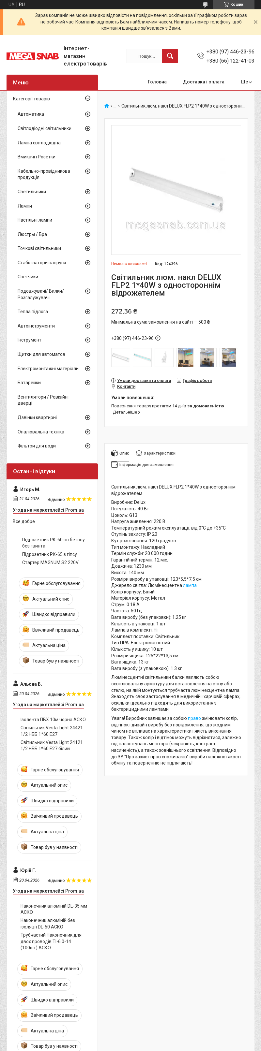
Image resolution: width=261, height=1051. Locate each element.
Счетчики (28, 276)
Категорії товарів (31, 98)
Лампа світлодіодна (39, 142)
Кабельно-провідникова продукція (44, 174)
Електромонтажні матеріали (48, 368)
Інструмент (29, 340)
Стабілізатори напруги (42, 262)
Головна (157, 81)
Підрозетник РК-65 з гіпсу (49, 554)
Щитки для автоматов (41, 354)
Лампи (25, 206)
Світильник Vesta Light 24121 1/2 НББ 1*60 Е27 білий (52, 746)
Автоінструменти (36, 325)
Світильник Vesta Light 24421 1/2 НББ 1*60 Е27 (52, 731)
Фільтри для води (37, 445)
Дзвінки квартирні (37, 417)
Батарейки (29, 382)
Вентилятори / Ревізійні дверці (43, 400)
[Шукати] (170, 56)
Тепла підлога (33, 311)
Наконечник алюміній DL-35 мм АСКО (54, 909)
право (194, 718)
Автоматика (31, 114)
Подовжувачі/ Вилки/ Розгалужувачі (41, 294)
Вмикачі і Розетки (36, 156)
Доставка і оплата (203, 81)
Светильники (32, 191)
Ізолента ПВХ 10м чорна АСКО (53, 719)
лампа (190, 585)
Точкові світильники (39, 248)
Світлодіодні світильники (44, 128)
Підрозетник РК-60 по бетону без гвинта (53, 543)
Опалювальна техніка (41, 431)
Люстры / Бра (32, 234)
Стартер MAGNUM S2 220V (50, 562)
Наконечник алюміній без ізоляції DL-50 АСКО (48, 923)
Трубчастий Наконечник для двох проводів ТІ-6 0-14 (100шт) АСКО (51, 941)
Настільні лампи (35, 220)
